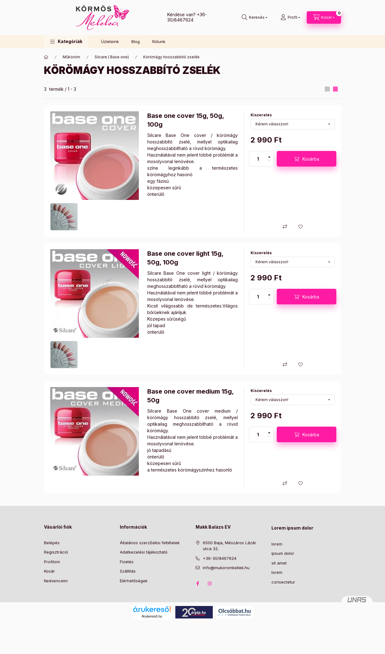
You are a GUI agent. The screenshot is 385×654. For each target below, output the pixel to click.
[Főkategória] (46, 57)
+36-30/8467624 (187, 17)
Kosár (49, 571)
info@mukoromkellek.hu (226, 567)
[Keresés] (254, 17)
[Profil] (290, 17)
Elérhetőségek (134, 580)
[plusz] (269, 155)
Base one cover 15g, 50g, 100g (185, 120)
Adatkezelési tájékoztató (144, 552)
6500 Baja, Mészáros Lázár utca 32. (229, 545)
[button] (66, 41)
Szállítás (128, 571)
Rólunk (158, 41)
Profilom (52, 561)
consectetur (283, 581)
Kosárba (310, 159)
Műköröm (71, 57)
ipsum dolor (282, 553)
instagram (210, 583)
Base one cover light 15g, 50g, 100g (185, 258)
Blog (135, 41)
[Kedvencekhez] (300, 226)
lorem (276, 543)
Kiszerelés (261, 115)
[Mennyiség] (258, 158)
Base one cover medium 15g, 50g (190, 396)
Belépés (52, 542)
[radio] (327, 89)
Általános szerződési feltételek (150, 542)
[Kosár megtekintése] (324, 17)
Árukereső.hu (152, 616)
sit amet (279, 562)
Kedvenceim (56, 580)
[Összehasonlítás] (285, 226)
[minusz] (269, 162)
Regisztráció (56, 552)
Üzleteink (110, 41)
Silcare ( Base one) (112, 57)
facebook (197, 583)
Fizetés (127, 561)
